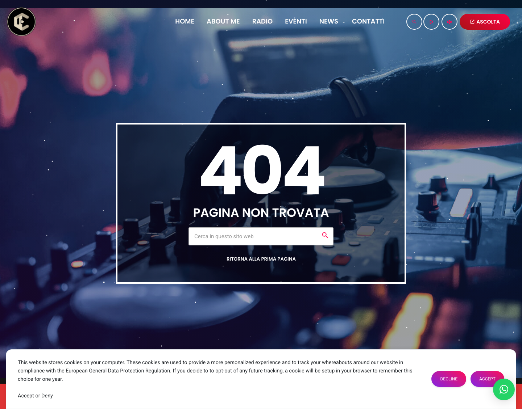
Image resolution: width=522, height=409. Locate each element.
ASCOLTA (485, 21)
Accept (487, 378)
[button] (504, 389)
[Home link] (21, 21)
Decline (448, 378)
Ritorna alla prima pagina (261, 259)
